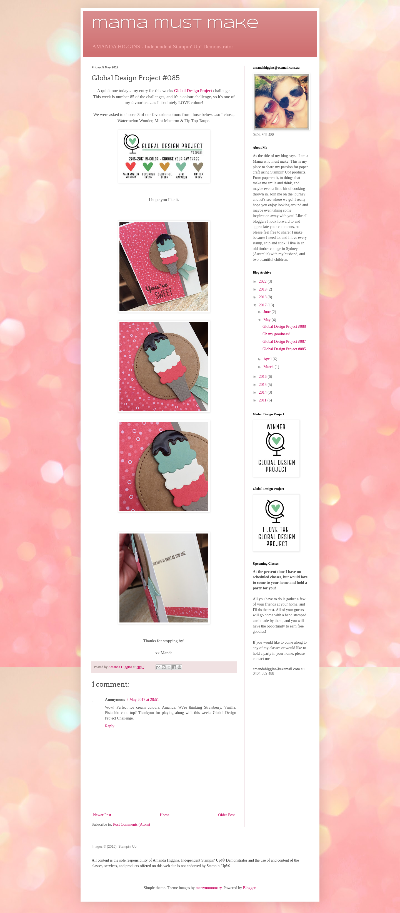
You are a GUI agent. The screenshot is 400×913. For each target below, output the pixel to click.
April (267, 359)
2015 (263, 385)
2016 (263, 376)
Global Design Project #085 (284, 349)
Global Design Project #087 (284, 341)
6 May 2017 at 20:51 (143, 700)
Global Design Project (193, 90)
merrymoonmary (209, 888)
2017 (263, 305)
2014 (263, 392)
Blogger (249, 888)
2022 (263, 281)
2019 (263, 289)
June (267, 312)
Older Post (226, 815)
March (268, 367)
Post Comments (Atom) (131, 824)
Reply (109, 726)
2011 (263, 400)
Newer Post (102, 815)
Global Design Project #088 (284, 326)
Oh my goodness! (276, 334)
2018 (263, 297)
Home (164, 815)
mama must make (175, 24)
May (267, 320)
